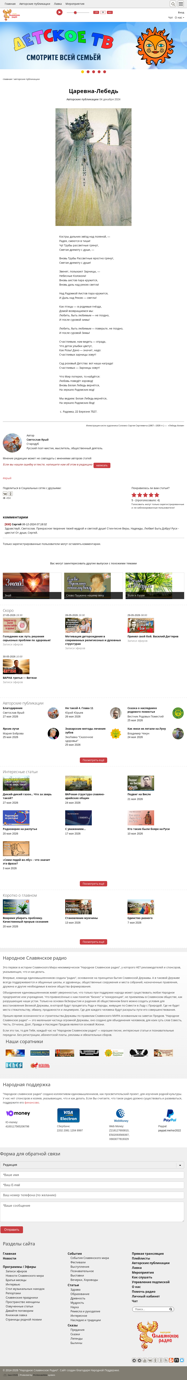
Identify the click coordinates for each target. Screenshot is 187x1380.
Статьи (73, 1285)
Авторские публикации (34, 3)
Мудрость (77, 1302)
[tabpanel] (93, 45)
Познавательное (82, 1271)
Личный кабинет (146, 1296)
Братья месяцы (16, 1280)
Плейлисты (141, 1258)
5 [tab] (104, 71)
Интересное (79, 1315)
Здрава (75, 1289)
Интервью (13, 1284)
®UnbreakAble (40, 1375)
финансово (32, 1102)
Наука (75, 1307)
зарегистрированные (172, 504)
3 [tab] (93, 71)
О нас (136, 1286)
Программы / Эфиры (19, 1266)
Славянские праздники (22, 1297)
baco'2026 (10, 1375)
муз (110, 12)
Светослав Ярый (38, 439)
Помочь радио (143, 1291)
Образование (80, 1294)
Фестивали (78, 1262)
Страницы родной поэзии (24, 1319)
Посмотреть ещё (94, 760)
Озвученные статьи (19, 1306)
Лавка (58, 3)
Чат (170, 17)
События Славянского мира (90, 1258)
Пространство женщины (23, 1302)
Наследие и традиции (86, 1320)
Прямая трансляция (148, 1253)
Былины (76, 1343)
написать (102, 465)
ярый (7, 478)
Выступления (80, 1266)
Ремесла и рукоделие (85, 1311)
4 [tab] (99, 71)
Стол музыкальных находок (25, 1288)
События (75, 1253)
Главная (10, 3)
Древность (78, 1298)
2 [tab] (88, 71)
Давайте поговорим (19, 1310)
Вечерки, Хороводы (84, 1279)
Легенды (77, 1338)
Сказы (73, 1325)
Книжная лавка (16, 1315)
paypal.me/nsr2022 (169, 1130)
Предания (77, 1329)
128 (96, 12)
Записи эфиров (16, 1271)
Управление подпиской (151, 1282)
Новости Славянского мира (25, 1275)
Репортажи (13, 1293)
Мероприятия (75, 3)
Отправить (11, 1229)
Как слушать (142, 1277)
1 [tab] (82, 71)
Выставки (77, 1275)
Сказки (75, 1334)
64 (103, 12)
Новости (9, 1258)
